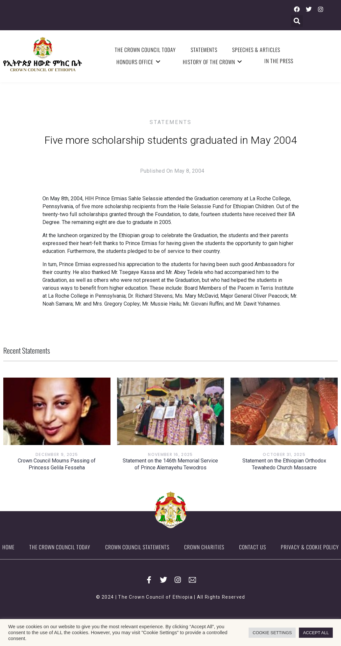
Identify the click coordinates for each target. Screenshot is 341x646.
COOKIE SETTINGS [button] (272, 632)
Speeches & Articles (256, 50)
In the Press (278, 61)
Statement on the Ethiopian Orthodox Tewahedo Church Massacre (284, 464)
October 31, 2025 (284, 454)
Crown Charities (204, 547)
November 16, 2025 (170, 454)
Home (8, 547)
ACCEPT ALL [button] (316, 632)
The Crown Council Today (145, 50)
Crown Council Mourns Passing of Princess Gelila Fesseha (57, 464)
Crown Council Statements (137, 547)
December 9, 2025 (57, 454)
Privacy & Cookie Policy (310, 547)
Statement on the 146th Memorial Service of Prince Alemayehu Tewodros (170, 464)
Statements (204, 50)
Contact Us (252, 547)
